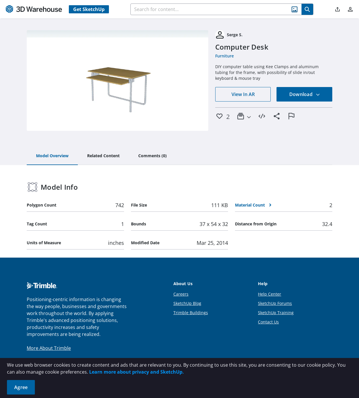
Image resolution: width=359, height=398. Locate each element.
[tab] (52, 156)
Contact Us (268, 322)
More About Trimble (49, 348)
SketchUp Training (276, 312)
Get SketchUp (89, 9)
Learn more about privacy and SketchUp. (136, 372)
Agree (21, 387)
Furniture (224, 56)
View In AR (243, 94)
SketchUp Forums (275, 303)
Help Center (269, 294)
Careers (181, 294)
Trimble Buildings (190, 312)
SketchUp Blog (187, 303)
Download (304, 94)
